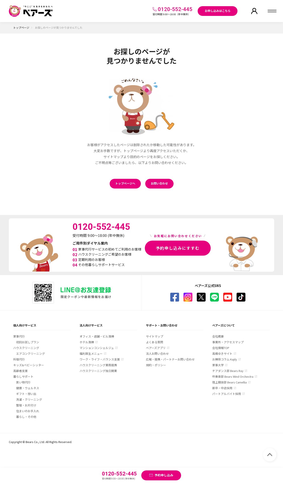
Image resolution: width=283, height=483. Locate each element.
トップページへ (125, 183)
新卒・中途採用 (222, 388)
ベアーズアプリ (156, 348)
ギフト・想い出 (26, 394)
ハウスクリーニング (26, 348)
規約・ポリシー (156, 365)
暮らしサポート (23, 376)
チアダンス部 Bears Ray (227, 371)
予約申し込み (164, 475)
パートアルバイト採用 (226, 394)
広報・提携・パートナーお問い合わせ (170, 359)
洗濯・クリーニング (29, 399)
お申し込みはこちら (218, 11)
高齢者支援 (20, 371)
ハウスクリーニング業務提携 (98, 365)
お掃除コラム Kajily (224, 359)
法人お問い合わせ (157, 353)
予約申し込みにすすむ (178, 248)
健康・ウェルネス (27, 388)
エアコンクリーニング (30, 353)
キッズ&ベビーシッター (28, 365)
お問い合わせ (159, 183)
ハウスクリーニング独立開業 (98, 371)
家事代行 (19, 336)
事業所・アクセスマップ (228, 342)
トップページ (21, 27)
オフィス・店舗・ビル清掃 (97, 336)
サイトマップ (154, 336)
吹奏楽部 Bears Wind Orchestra (232, 376)
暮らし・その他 (26, 417)
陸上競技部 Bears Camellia (229, 382)
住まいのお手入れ (27, 411)
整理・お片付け (26, 405)
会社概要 (218, 336)
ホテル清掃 (87, 342)
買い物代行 (23, 382)
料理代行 (19, 359)
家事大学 (218, 365)
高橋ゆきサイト (222, 353)
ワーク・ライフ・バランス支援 (100, 359)
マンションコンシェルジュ (97, 348)
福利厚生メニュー (91, 353)
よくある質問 (154, 342)
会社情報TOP (220, 348)
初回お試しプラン (27, 342)
